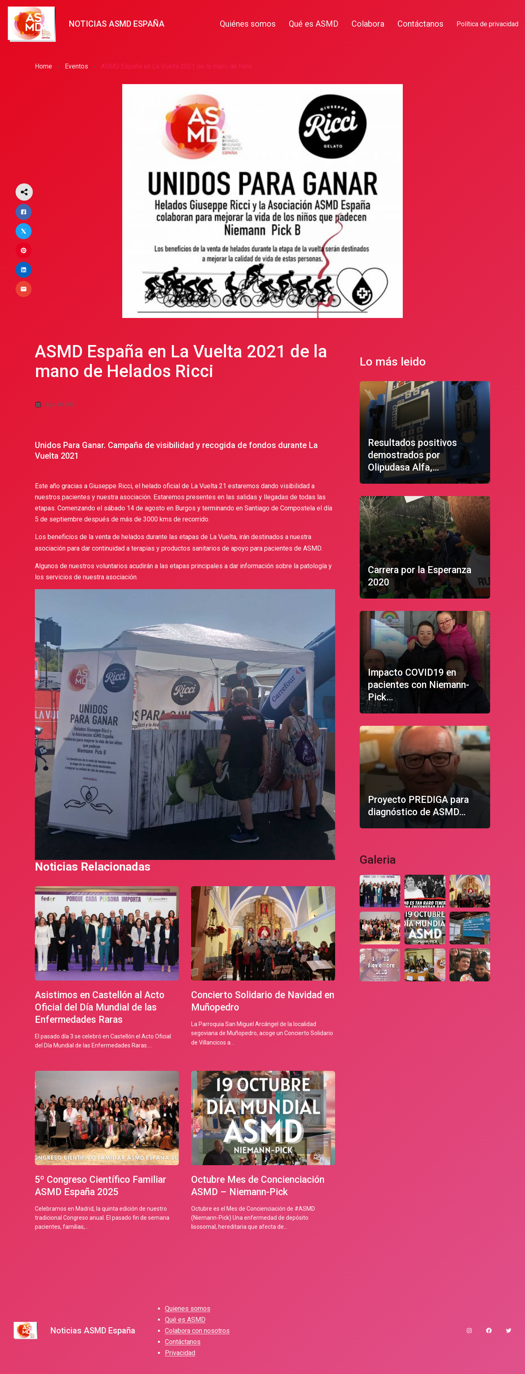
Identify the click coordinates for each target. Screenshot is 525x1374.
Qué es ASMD (185, 1322)
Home (43, 66)
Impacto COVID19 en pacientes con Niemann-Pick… (421, 685)
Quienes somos (187, 1311)
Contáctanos (183, 1344)
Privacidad (180, 1355)
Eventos (76, 66)
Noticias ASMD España (116, 24)
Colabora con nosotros (197, 1333)
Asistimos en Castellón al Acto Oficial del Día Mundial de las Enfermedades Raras (103, 1007)
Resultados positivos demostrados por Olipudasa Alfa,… (415, 455)
